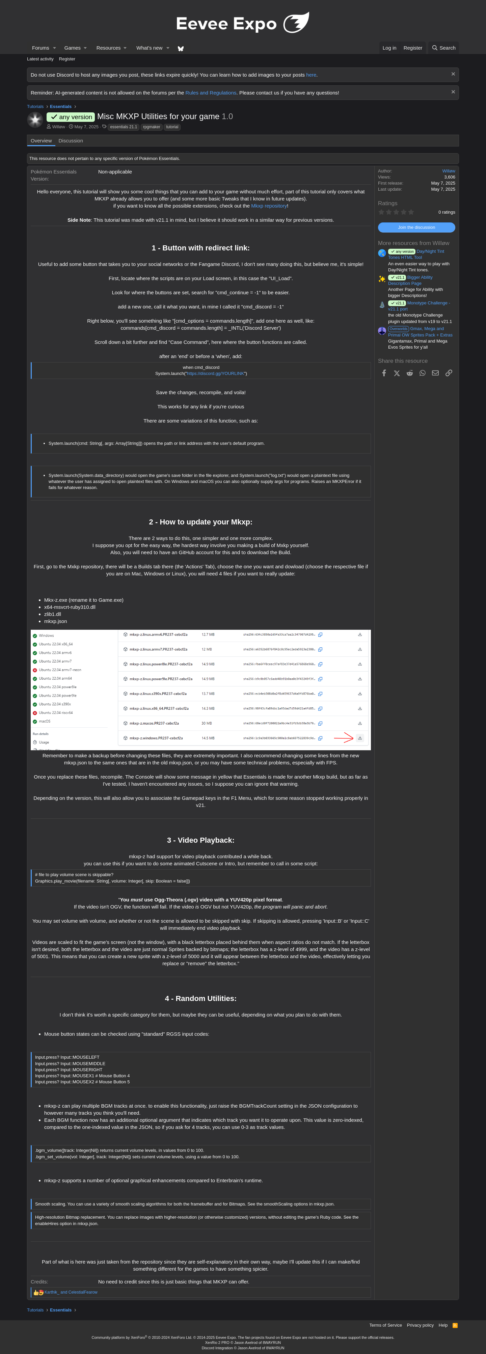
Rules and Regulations (211, 93)
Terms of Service (386, 1325)
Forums (40, 48)
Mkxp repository (269, 206)
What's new (149, 48)
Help (443, 1325)
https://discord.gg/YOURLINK (215, 373)
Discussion (71, 140)
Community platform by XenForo (142, 1337)
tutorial (172, 127)
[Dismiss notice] (452, 74)
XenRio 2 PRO (217, 1343)
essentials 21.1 (123, 127)
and (71, 1292)
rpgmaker (151, 127)
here (311, 75)
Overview (41, 140)
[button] (54, 48)
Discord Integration (217, 1348)
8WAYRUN (272, 1343)
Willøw (58, 126)
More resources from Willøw (414, 243)
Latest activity (40, 58)
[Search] (443, 48)
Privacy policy (420, 1325)
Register (67, 58)
